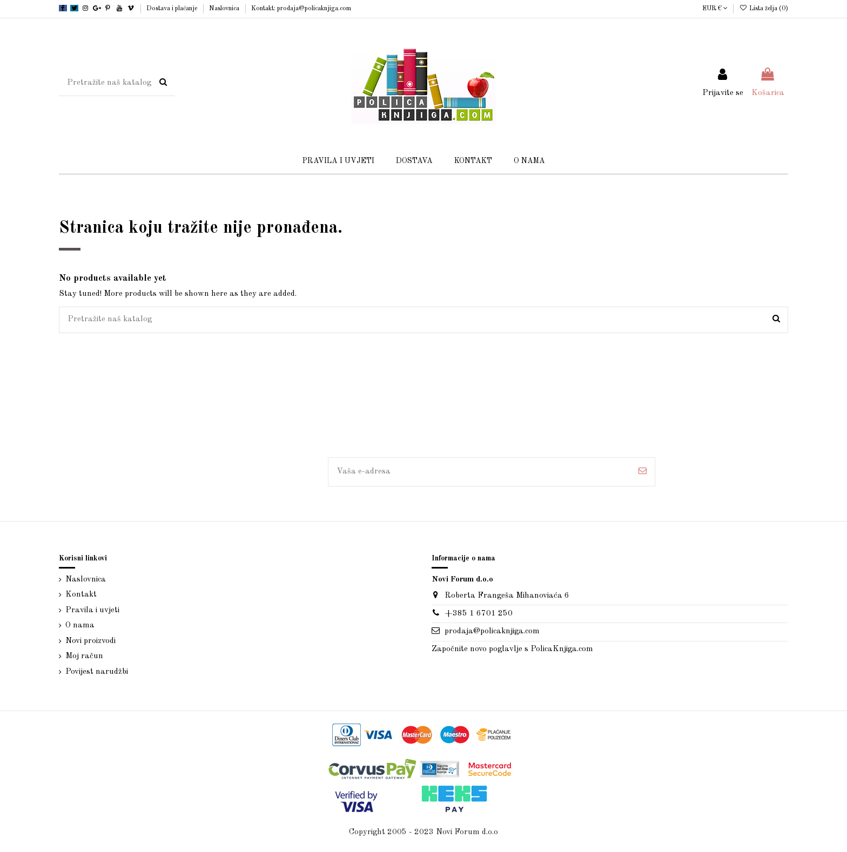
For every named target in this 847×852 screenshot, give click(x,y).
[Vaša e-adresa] (479, 472)
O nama (80, 625)
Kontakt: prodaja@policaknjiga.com (301, 8)
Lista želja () (764, 8)
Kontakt (81, 595)
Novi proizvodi (90, 641)
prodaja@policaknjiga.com (492, 631)
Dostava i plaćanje (172, 8)
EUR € (715, 8)
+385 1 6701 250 (479, 614)
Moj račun (84, 656)
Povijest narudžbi (96, 672)
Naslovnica (225, 8)
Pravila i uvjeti (92, 610)
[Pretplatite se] (642, 472)
